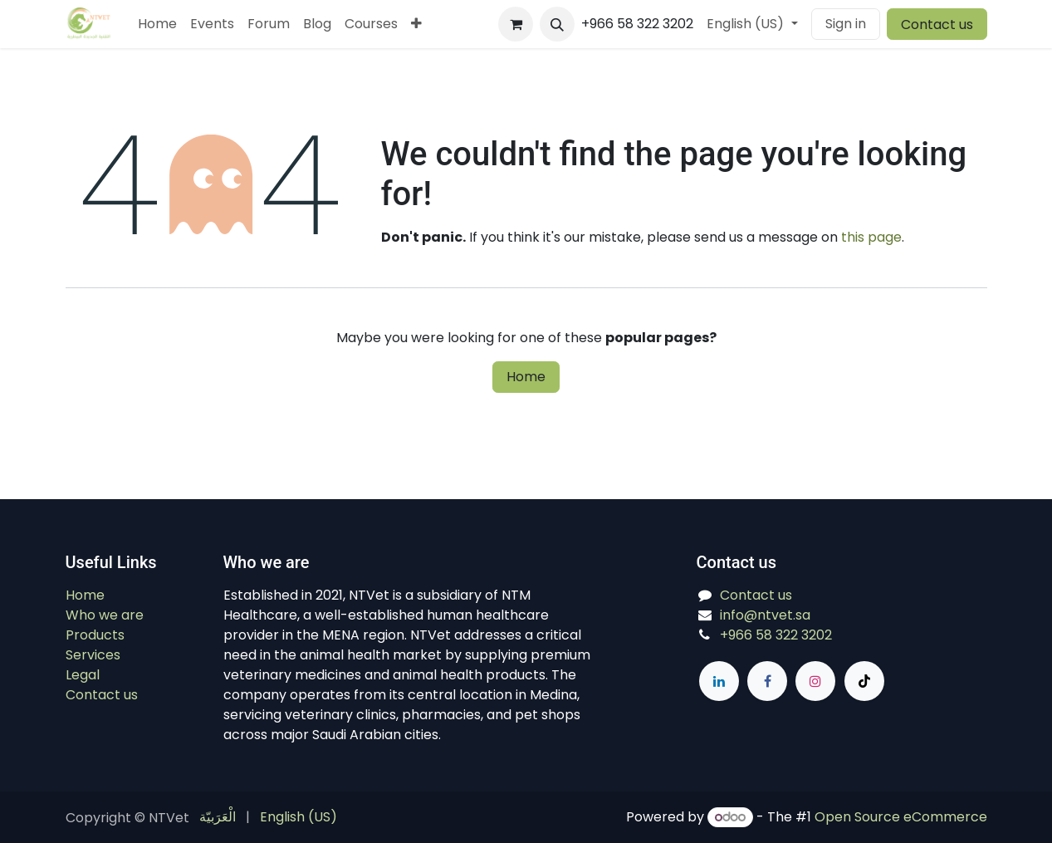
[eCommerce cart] (515, 24)
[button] (557, 24)
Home (526, 376)
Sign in (845, 23)
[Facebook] (767, 681)
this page (871, 237)
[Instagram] (815, 681)
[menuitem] (157, 24)
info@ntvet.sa (765, 615)
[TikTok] (864, 681)
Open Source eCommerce (901, 816)
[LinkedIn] (719, 681)
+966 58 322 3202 (776, 635)
